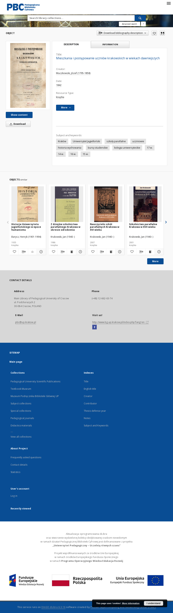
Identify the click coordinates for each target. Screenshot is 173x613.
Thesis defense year (95, 410)
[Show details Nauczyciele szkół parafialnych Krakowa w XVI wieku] (119, 251)
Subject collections (21, 403)
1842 (58, 85)
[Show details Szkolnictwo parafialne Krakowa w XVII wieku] (158, 251)
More (155, 261)
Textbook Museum (21, 388)
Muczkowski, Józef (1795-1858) (73, 73)
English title (90, 388)
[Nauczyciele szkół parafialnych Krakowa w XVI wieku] (106, 204)
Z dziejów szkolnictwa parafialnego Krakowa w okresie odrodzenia (65, 227)
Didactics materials (21, 425)
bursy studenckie (98, 147)
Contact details (19, 464)
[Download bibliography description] (23, 251)
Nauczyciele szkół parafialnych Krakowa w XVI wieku (104, 227)
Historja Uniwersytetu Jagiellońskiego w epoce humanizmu (26, 227)
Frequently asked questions (26, 457)
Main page (15, 361)
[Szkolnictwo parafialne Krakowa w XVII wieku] (145, 204)
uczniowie (138, 141)
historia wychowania (69, 147)
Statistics (15, 472)
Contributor (90, 403)
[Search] (140, 18)
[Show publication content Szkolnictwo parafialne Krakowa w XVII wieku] (149, 251)
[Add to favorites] (154, 33)
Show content (19, 114)
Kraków (62, 141)
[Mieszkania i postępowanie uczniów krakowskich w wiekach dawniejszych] (28, 75)
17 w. (150, 147)
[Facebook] (94, 327)
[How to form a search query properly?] (143, 24)
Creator (88, 396)
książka (60, 97)
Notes (87, 418)
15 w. (85, 154)
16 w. (73, 154)
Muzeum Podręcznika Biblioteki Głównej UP (35, 396)
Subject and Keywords (96, 425)
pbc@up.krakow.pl (25, 322)
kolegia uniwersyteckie (127, 147)
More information (130, 603)
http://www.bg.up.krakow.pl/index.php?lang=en (120, 322)
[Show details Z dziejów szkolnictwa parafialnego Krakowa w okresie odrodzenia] (80, 251)
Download (17, 124)
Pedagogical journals (22, 418)
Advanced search (129, 24)
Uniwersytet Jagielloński (86, 141)
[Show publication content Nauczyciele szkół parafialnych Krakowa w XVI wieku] (110, 251)
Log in (14, 495)
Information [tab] (110, 44)
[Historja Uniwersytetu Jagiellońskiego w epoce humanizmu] (28, 204)
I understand (153, 603)
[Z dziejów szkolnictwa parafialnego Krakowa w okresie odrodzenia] (67, 204)
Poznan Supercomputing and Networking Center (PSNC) (123, 607)
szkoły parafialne (116, 141)
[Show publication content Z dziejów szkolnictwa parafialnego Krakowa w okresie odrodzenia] (71, 251)
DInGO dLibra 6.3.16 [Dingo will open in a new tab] (53, 607)
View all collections (21, 436)
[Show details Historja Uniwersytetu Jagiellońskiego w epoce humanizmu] (40, 251)
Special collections (21, 410)
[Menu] (168, 3)
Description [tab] (71, 44)
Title (86, 381)
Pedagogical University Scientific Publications (35, 381)
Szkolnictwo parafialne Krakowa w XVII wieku (143, 226)
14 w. (61, 154)
